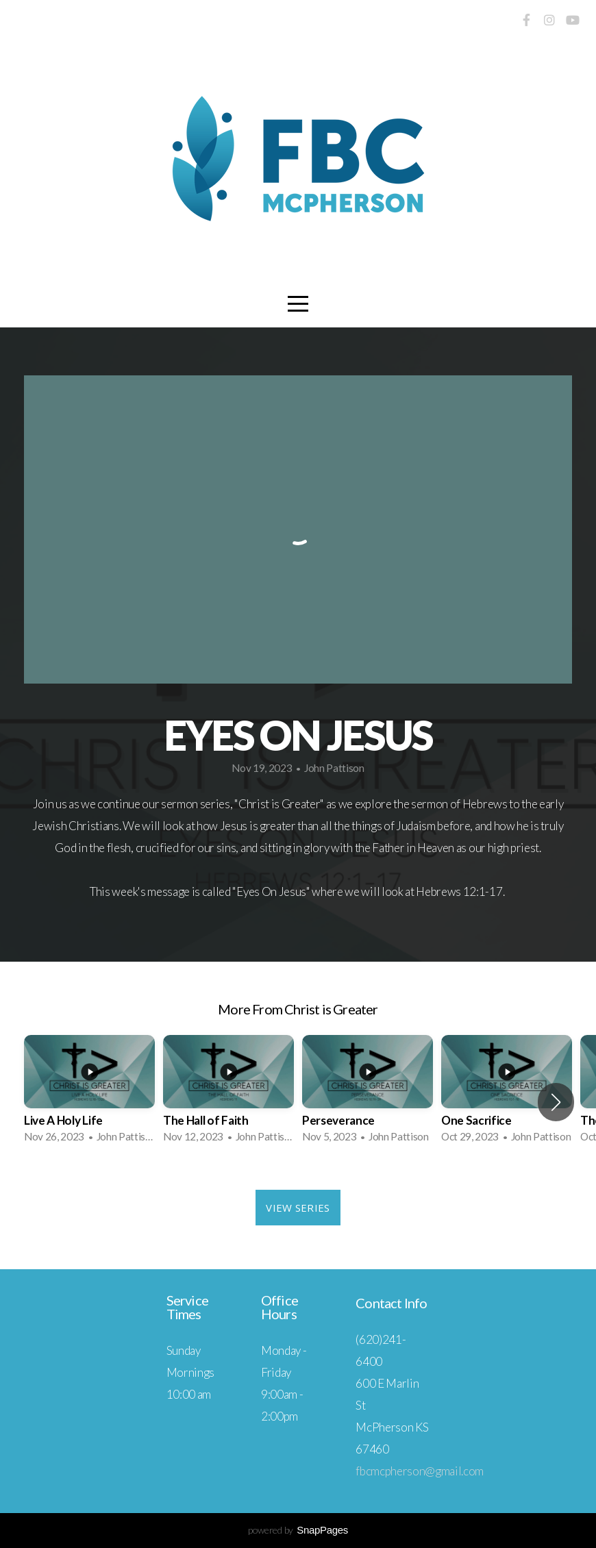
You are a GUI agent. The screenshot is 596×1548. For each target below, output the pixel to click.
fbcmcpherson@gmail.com (420, 1471)
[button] (556, 1102)
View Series (298, 1207)
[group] (89, 1093)
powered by (298, 1530)
